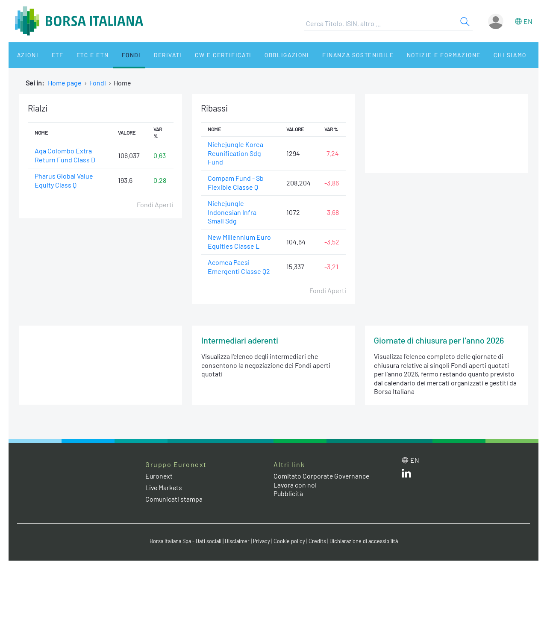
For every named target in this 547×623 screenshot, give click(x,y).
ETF (50, 55)
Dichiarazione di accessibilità (366, 541)
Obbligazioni (264, 55)
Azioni (24, 55)
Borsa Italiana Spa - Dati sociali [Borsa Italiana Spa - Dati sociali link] (183, 541)
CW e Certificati (203, 55)
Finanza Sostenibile (333, 55)
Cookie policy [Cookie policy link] (290, 541)
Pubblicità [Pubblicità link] (288, 494)
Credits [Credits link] (318, 541)
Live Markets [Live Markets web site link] (164, 488)
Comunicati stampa (174, 500)
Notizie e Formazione (417, 55)
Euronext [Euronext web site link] (159, 477)
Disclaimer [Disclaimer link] (237, 541)
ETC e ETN (82, 55)
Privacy (262, 541)
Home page (65, 83)
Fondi (117, 55)
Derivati (150, 55)
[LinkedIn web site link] (406, 475)
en (527, 21)
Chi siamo (480, 55)
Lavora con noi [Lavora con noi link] (295, 485)
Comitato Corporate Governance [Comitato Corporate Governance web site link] (322, 477)
